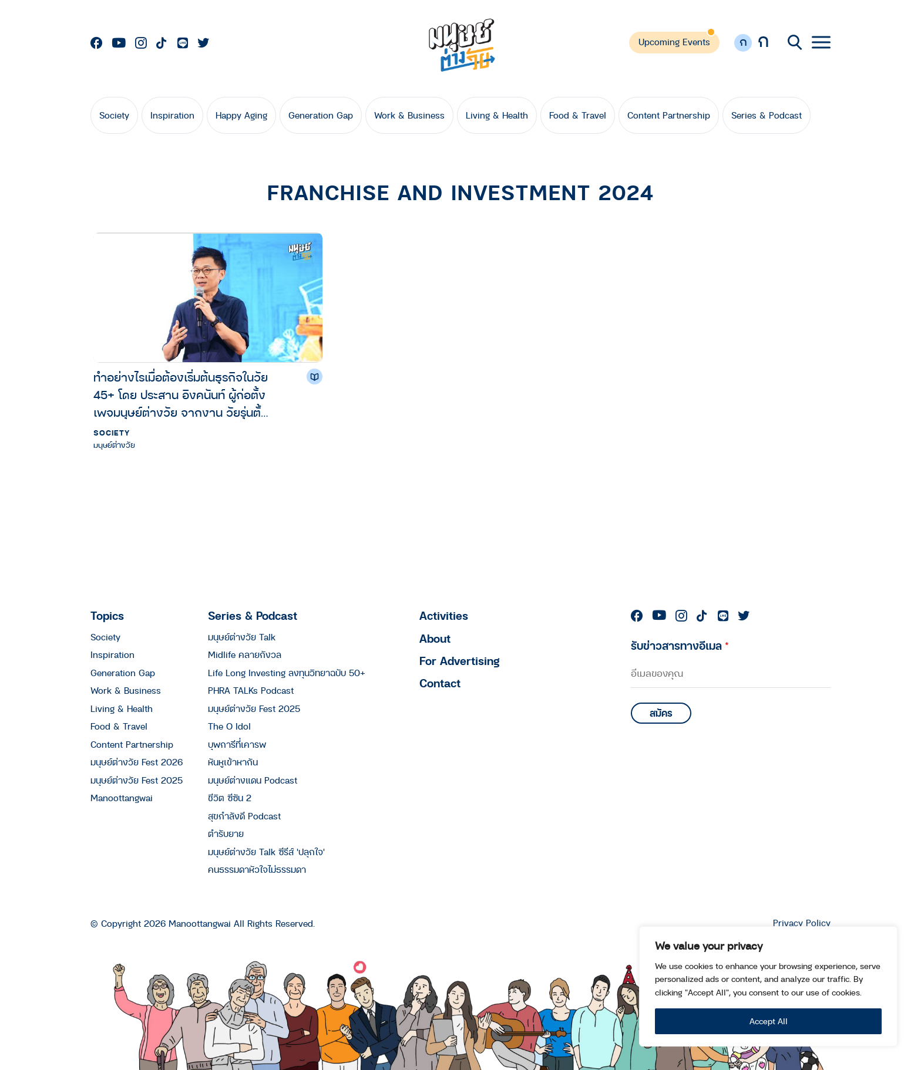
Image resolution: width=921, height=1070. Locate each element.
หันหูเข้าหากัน (233, 761)
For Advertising (459, 660)
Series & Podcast (766, 115)
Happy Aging (241, 115)
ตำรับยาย (226, 833)
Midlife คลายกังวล (244, 654)
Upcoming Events (674, 41)
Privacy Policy (802, 923)
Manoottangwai (121, 797)
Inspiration (172, 115)
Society (114, 115)
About (435, 638)
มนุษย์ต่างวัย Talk (241, 636)
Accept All (768, 1021)
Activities (443, 615)
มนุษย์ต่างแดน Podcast (252, 780)
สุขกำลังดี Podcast (244, 815)
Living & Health (497, 115)
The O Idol (229, 726)
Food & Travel (577, 115)
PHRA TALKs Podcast (251, 690)
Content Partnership (668, 115)
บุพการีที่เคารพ (237, 744)
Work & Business (409, 115)
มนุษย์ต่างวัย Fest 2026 (136, 761)
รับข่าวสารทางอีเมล (680, 645)
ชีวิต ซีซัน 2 (229, 797)
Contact (439, 682)
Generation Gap (320, 115)
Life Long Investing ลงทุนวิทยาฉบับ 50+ (286, 672)
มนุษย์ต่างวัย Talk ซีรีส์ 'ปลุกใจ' (266, 851)
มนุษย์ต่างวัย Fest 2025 (136, 780)
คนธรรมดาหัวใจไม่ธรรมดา (257, 869)
